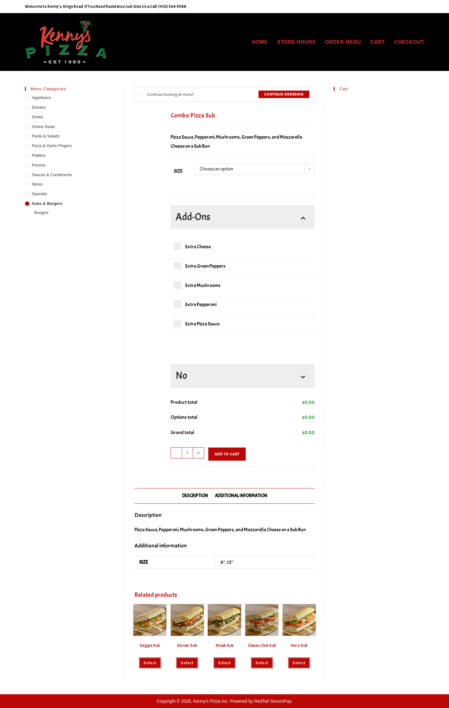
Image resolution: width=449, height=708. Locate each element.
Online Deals (43, 126)
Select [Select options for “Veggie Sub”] (150, 663)
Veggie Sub (150, 645)
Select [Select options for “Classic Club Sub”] (261, 663)
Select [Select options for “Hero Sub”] (299, 663)
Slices (37, 184)
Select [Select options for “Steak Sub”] (224, 663)
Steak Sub (224, 645)
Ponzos (38, 165)
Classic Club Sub (262, 645)
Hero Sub (299, 645)
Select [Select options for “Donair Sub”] (187, 663)
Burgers (41, 212)
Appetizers (41, 97)
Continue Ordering (284, 94)
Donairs (39, 107)
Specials (39, 193)
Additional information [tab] (241, 495)
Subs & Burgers (47, 203)
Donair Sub (187, 645)
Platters (39, 155)
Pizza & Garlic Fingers (52, 145)
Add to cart (227, 454)
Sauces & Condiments (52, 174)
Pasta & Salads (46, 136)
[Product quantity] (187, 452)
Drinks (37, 117)
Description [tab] (195, 495)
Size (178, 171)
